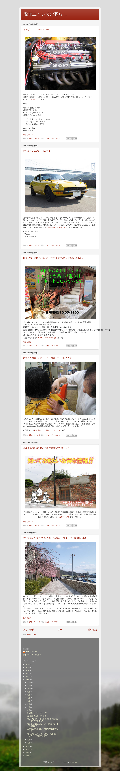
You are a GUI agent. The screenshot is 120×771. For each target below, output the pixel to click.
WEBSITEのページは (47, 338)
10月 (29, 688)
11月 (29, 685)
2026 (28, 664)
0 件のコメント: (57, 138)
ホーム (61, 629)
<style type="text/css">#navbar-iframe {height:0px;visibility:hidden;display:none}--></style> (60, 641)
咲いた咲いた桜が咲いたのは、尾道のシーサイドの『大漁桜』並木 (54, 538)
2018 (28, 753)
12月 (29, 682)
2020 (28, 746)
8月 (28, 695)
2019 (28, 750)
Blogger (74, 762)
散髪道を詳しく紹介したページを (47, 430)
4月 (28, 707)
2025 (28, 667)
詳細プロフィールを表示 (32, 655)
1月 (28, 743)
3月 (28, 710)
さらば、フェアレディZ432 (36, 29)
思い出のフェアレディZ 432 (36, 151)
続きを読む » (28, 135)
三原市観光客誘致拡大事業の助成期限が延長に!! (46, 447)
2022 (28, 677)
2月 (28, 740)
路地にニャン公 (31, 652)
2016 (28, 756)
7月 (28, 698)
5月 (28, 704)
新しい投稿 (28, 629)
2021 (28, 680)
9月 (28, 692)
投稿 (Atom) (31, 634)
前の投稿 (92, 629)
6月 (28, 701)
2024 (28, 670)
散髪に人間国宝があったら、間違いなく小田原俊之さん (49, 358)
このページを (64, 517)
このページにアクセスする (56, 227)
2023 (28, 674)
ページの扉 (31, 99)
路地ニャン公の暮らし (45, 14)
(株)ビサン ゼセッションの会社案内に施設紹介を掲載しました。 (53, 258)
